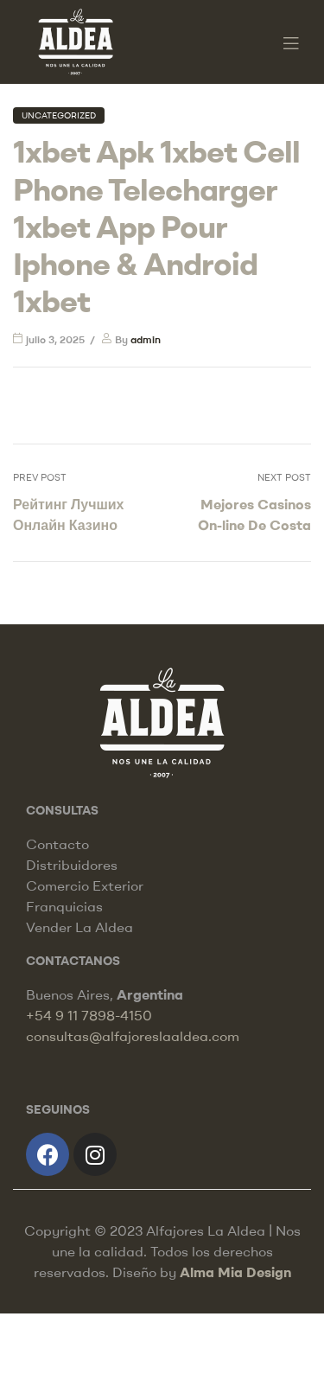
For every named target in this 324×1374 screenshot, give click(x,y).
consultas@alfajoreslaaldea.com (132, 1036)
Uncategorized (59, 115)
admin (145, 339)
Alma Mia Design (235, 1272)
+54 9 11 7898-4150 (89, 1015)
